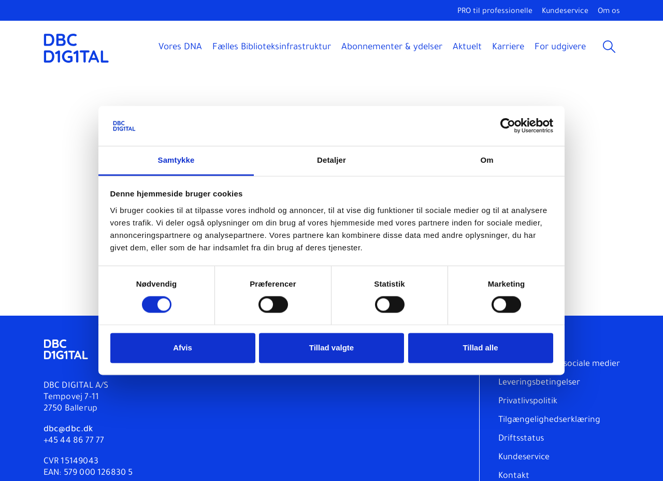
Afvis (182, 347)
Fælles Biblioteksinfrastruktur (271, 48)
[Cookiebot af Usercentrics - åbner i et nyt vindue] (508, 126)
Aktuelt (467, 48)
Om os (609, 12)
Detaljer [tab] (331, 159)
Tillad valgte (331, 347)
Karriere (508, 48)
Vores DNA (180, 48)
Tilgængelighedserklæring (549, 420)
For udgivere (560, 48)
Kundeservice (565, 12)
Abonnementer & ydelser (391, 48)
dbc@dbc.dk (68, 429)
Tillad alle (480, 347)
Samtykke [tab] (176, 159)
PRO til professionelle (494, 12)
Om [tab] (486, 159)
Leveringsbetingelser (539, 383)
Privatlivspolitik (527, 401)
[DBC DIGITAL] (76, 48)
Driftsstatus (521, 439)
